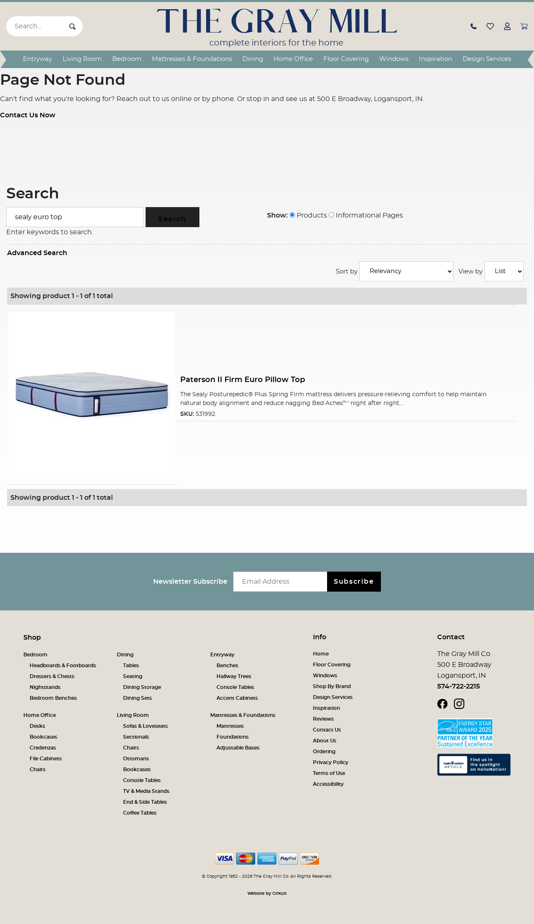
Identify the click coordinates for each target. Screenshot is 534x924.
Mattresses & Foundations (192, 59)
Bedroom (126, 59)
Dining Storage (142, 687)
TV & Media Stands (146, 791)
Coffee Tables (139, 812)
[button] (473, 26)
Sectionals (136, 736)
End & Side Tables (145, 802)
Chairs (37, 769)
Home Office (293, 59)
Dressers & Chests (52, 676)
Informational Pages (366, 215)
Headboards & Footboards (63, 665)
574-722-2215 (458, 686)
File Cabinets (46, 758)
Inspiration (435, 59)
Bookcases (43, 736)
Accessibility (328, 784)
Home (321, 653)
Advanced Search (37, 253)
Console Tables (235, 687)
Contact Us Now (27, 115)
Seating (132, 676)
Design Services (487, 59)
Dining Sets (137, 698)
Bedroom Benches (53, 698)
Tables (131, 665)
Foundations (233, 736)
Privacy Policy (330, 762)
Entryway (37, 59)
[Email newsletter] (282, 582)
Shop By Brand (332, 686)
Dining (252, 59)
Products (308, 215)
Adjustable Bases (238, 747)
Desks (37, 726)
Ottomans (136, 758)
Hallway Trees (234, 676)
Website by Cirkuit (267, 893)
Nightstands (45, 687)
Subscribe (354, 581)
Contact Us (327, 729)
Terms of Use (329, 773)
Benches (227, 665)
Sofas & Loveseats (145, 726)
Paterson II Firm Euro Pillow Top (242, 380)
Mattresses (230, 726)
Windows (393, 59)
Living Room (82, 59)
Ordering (324, 751)
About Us (324, 740)
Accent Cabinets (237, 698)
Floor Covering (346, 59)
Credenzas (43, 747)
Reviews (323, 718)
